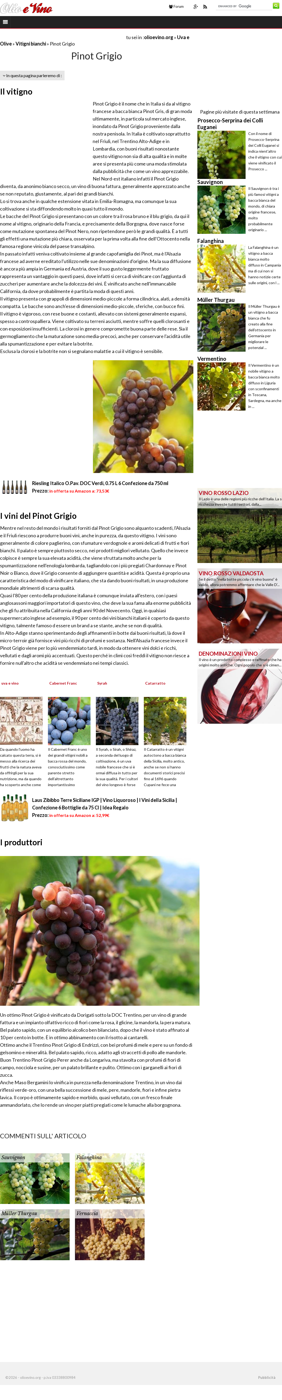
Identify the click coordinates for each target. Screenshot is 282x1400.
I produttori (21, 842)
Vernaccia (87, 1214)
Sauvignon (13, 1158)
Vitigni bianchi (31, 44)
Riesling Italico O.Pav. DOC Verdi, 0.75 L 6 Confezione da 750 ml (100, 483)
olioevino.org (158, 37)
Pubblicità (266, 1377)
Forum (176, 6)
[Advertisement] (62, 37)
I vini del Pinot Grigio (38, 515)
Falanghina (89, 1158)
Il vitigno (16, 91)
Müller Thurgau (19, 1214)
